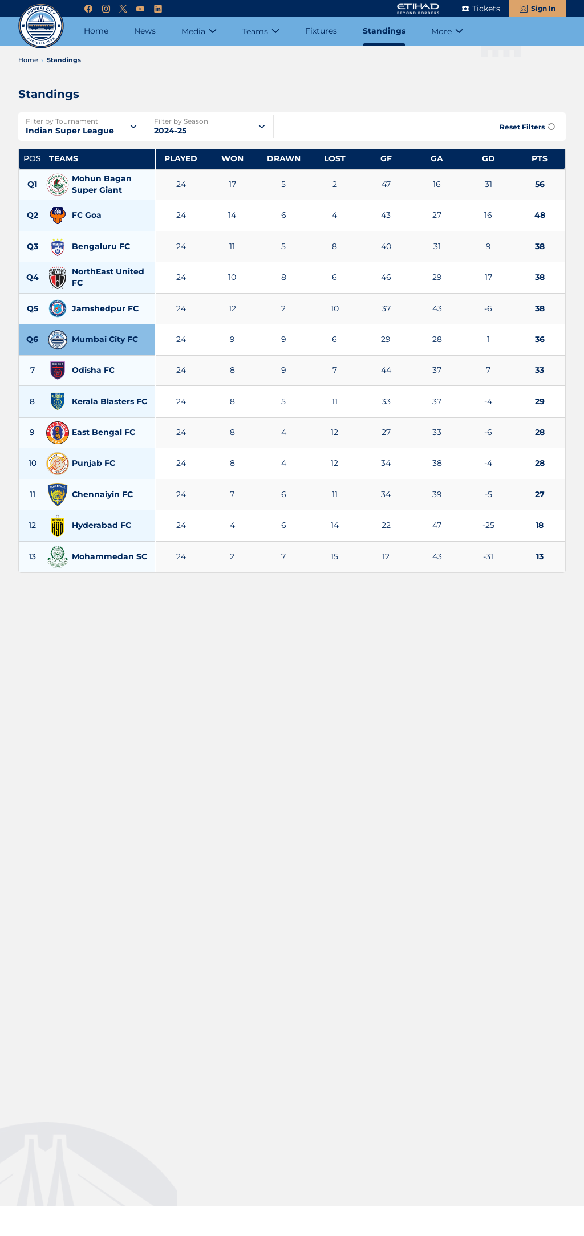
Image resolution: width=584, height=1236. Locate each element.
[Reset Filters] (526, 127)
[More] (447, 31)
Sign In (543, 8)
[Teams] (260, 31)
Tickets (486, 8)
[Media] (199, 31)
